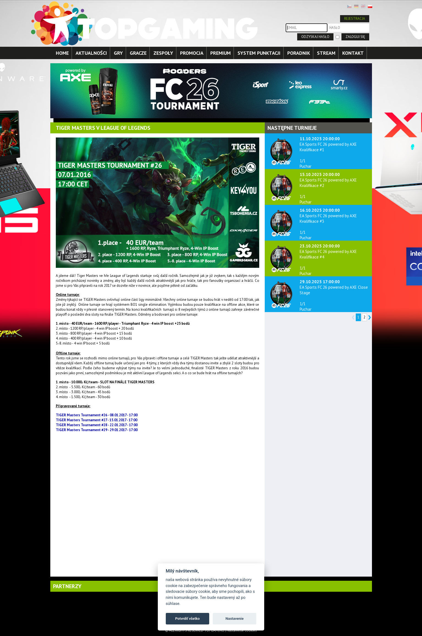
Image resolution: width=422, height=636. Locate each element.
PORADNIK (298, 53)
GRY (118, 53)
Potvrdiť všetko (187, 618)
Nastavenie (234, 618)
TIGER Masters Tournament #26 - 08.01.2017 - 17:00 (96, 415)
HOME (62, 53)
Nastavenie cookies (242, 630)
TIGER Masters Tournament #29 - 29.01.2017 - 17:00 (96, 430)
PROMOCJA (191, 53)
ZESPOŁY (163, 53)
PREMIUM (220, 53)
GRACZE (138, 53)
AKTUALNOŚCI (91, 53)
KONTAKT (353, 53)
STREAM (326, 53)
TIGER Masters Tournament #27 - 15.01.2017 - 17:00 (96, 420)
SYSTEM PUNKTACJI (259, 53)
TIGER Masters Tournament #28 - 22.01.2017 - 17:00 (96, 425)
